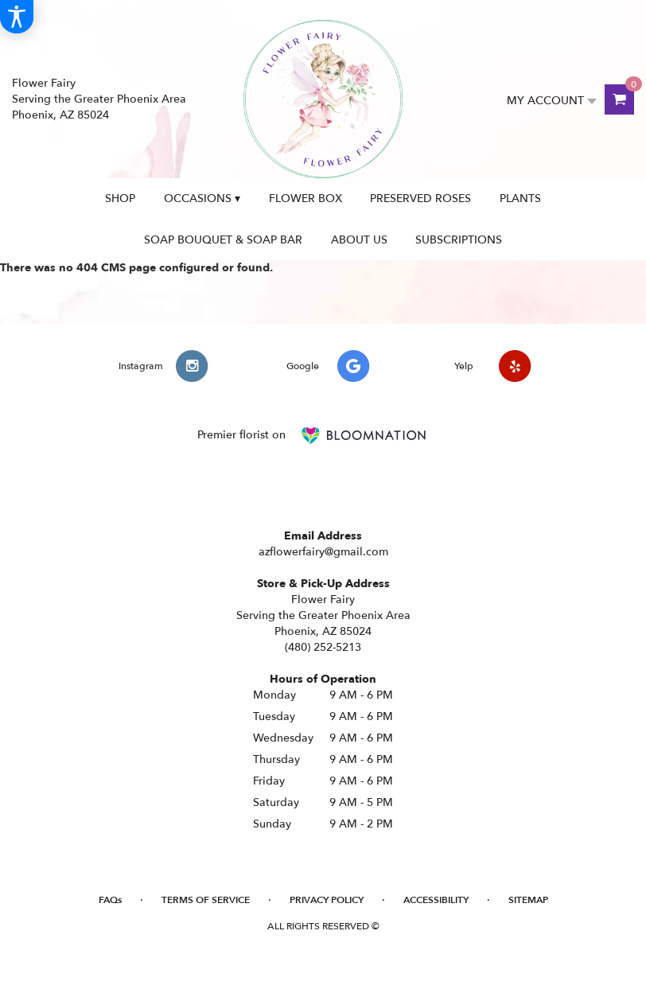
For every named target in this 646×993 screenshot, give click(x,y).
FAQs (110, 900)
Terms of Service (206, 900)
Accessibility (436, 900)
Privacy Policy (327, 900)
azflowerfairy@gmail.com (323, 551)
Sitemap (528, 900)
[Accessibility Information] (16, 16)
